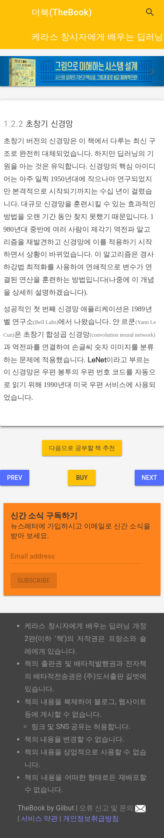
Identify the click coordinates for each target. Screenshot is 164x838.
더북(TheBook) (61, 12)
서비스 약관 (39, 818)
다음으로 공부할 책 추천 (82, 447)
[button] (12, 71)
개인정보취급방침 (91, 818)
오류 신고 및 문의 (112, 808)
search (150, 12)
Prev (14, 477)
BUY (82, 477)
